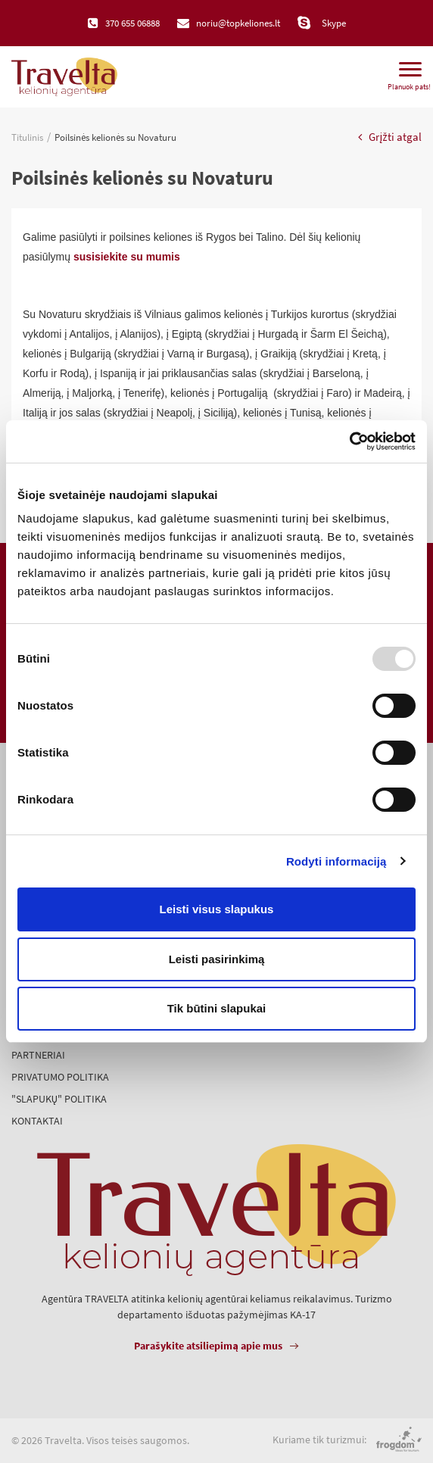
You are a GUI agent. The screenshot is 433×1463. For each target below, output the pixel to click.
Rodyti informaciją (336, 861)
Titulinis (27, 137)
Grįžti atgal (390, 136)
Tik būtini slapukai (216, 1008)
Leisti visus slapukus (217, 909)
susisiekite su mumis (126, 257)
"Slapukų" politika (59, 1099)
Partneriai (38, 1055)
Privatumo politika (60, 1077)
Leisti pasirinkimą (217, 959)
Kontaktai (37, 1121)
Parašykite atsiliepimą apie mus (208, 1345)
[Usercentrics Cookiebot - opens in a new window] (349, 441)
